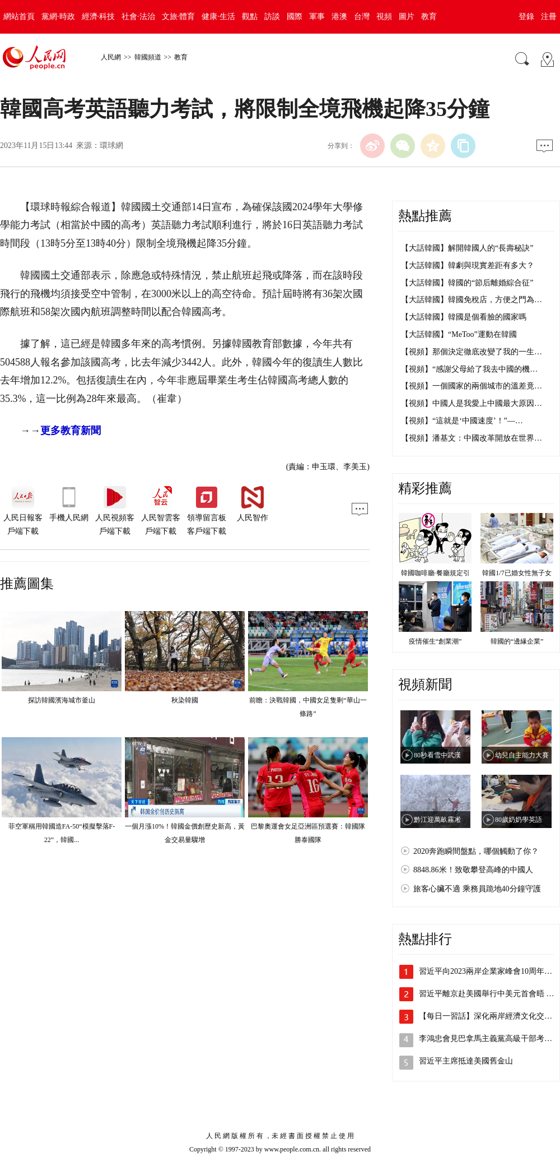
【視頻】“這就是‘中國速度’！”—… (462, 421)
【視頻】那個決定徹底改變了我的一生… (471, 352)
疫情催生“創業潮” (435, 641)
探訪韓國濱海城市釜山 (61, 700)
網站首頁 (19, 16)
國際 (294, 16)
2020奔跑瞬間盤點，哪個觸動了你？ (476, 851)
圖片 (406, 16)
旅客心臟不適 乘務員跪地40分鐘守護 (477, 889)
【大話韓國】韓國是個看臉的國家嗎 (463, 317)
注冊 (549, 16)
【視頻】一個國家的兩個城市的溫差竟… (471, 386)
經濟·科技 (98, 16)
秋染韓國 (184, 700)
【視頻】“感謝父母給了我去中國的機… (469, 369)
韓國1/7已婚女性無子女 (516, 573)
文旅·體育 (178, 16)
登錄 (526, 16)
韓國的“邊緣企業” (517, 641)
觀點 (250, 16)
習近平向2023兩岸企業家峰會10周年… (485, 971)
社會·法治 (138, 16)
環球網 (111, 145)
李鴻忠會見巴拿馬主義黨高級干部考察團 (489, 1038)
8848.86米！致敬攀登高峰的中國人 (473, 870)
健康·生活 (218, 16)
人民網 (111, 57)
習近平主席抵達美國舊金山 (466, 1061)
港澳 (339, 16)
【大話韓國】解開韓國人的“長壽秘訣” (467, 248)
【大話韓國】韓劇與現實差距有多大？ (467, 265)
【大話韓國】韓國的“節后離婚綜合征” (467, 283)
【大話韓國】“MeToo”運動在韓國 (459, 334)
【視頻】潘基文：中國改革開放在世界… (471, 438)
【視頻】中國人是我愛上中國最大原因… (471, 403)
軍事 (317, 16)
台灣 (362, 16)
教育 (429, 16)
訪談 (272, 16)
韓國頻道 (147, 57)
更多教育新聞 (70, 430)
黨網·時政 (58, 16)
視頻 (384, 16)
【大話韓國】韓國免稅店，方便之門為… (471, 299)
